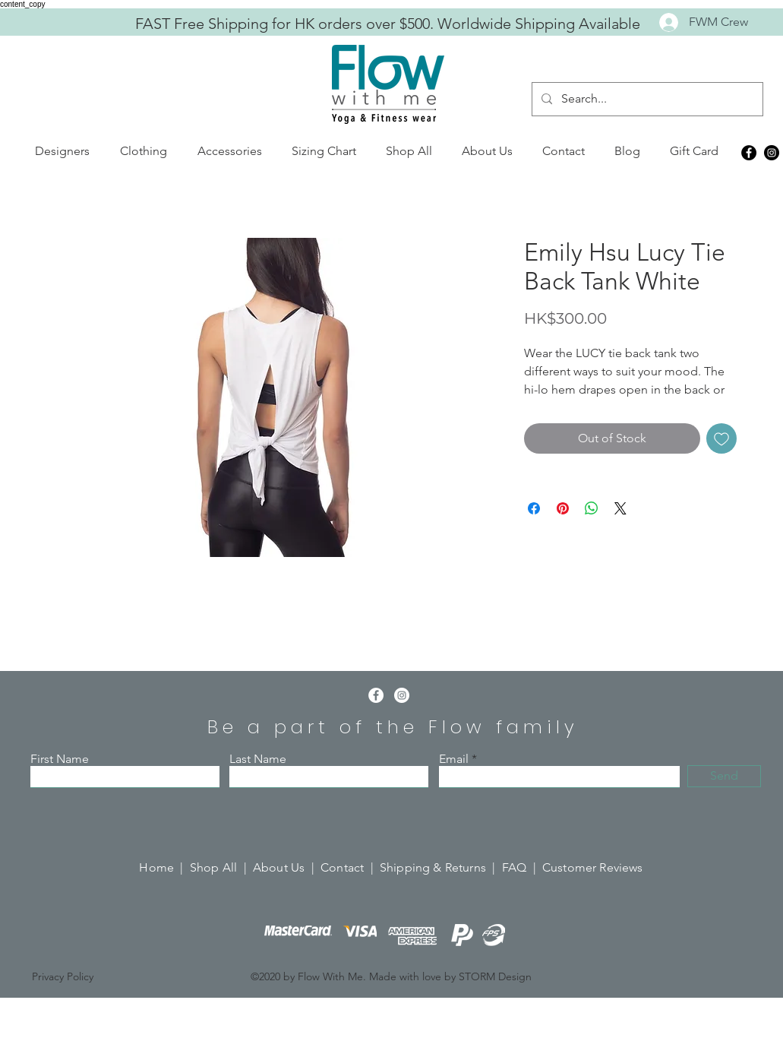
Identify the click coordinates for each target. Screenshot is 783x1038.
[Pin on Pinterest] (563, 508)
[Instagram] (771, 152)
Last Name (257, 759)
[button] (62, 151)
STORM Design (495, 976)
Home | (164, 867)
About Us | (286, 867)
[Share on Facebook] (534, 508)
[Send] (724, 776)
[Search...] (646, 99)
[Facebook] (748, 152)
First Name (59, 759)
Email (454, 759)
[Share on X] (620, 508)
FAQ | (522, 867)
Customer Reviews (592, 867)
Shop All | (221, 867)
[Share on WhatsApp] (592, 508)
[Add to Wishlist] (721, 438)
